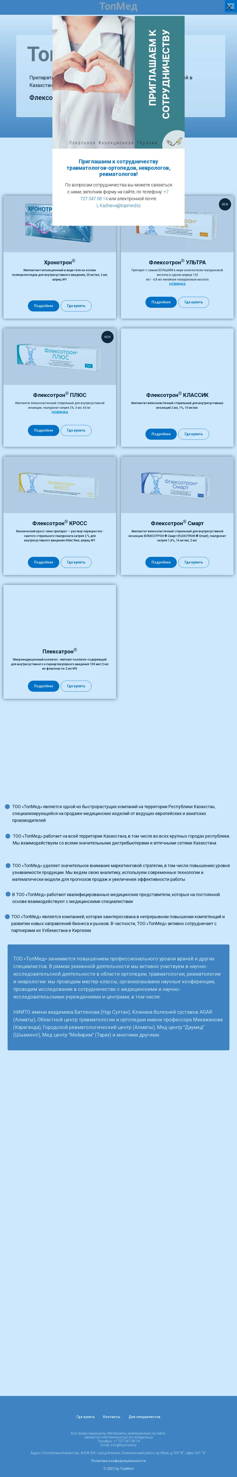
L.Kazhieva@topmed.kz (118, 205)
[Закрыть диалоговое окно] (229, 7)
